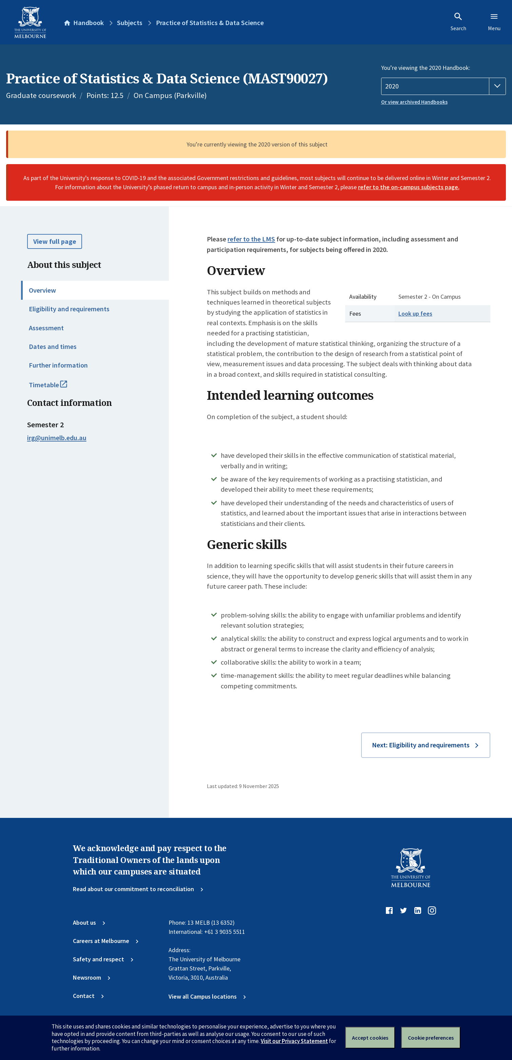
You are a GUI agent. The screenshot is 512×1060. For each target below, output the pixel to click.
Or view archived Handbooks (414, 102)
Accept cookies (370, 1037)
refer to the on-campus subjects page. (408, 187)
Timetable (56, 387)
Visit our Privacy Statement (294, 1041)
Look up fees (415, 313)
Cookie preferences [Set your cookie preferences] (431, 1037)
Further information (58, 365)
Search (458, 22)
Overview (42, 290)
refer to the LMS (251, 239)
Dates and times (53, 346)
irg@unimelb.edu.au (56, 437)
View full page (54, 241)
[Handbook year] (443, 86)
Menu (494, 22)
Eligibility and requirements (69, 309)
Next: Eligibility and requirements (421, 745)
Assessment (46, 327)
